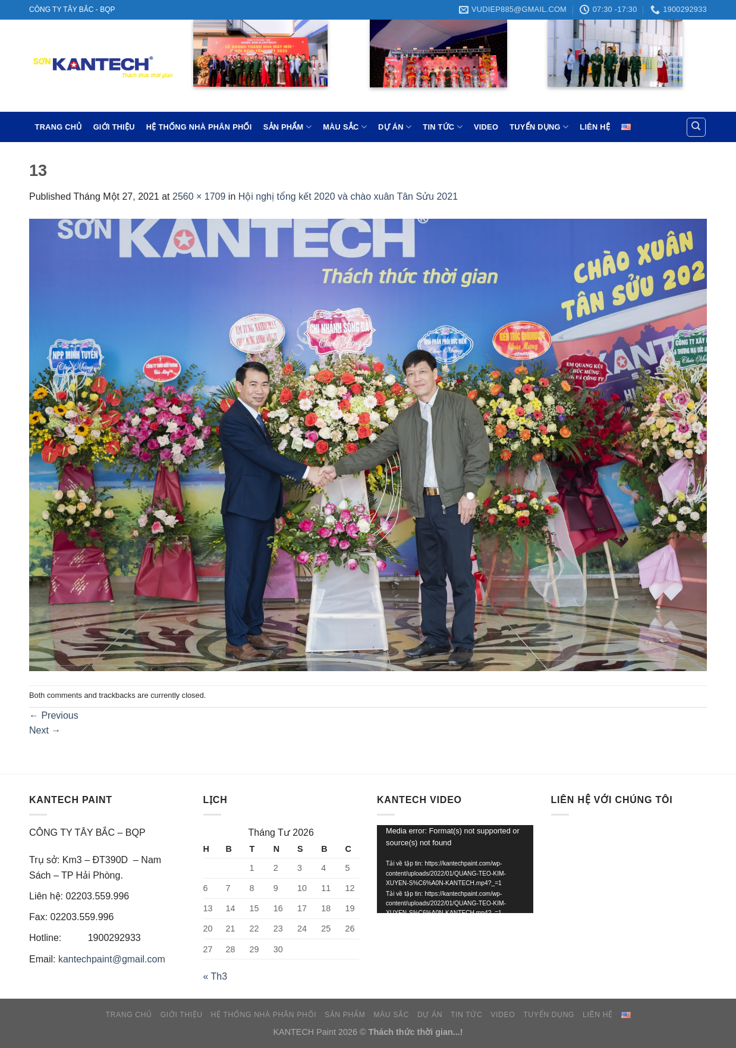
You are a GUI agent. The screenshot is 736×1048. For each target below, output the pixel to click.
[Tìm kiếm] (696, 127)
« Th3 (215, 976)
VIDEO (486, 126)
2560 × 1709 (198, 196)
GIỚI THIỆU (114, 126)
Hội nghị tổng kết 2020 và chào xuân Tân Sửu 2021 (348, 196)
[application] (455, 869)
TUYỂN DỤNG (538, 127)
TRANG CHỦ (58, 126)
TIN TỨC (442, 127)
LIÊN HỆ (595, 126)
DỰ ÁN (394, 127)
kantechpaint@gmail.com (111, 959)
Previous (53, 715)
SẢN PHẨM (287, 127)
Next (45, 730)
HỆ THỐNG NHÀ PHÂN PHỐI (199, 126)
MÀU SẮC (345, 127)
